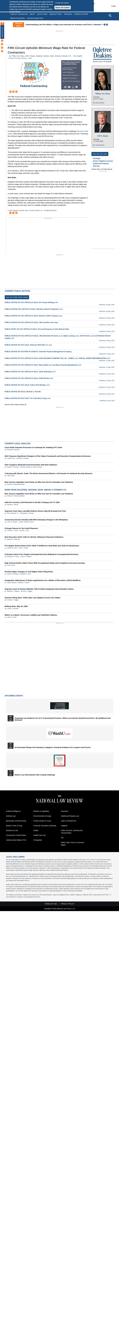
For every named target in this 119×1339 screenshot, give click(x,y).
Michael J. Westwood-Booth (16, 484)
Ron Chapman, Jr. (13, 513)
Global (36, 830)
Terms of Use (95, 860)
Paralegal (96, 158)
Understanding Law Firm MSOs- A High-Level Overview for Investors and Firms (58, 25)
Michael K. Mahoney (13, 539)
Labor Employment (68, 72)
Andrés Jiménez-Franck (26, 522)
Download (73, 87)
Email (97, 97)
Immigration (38, 840)
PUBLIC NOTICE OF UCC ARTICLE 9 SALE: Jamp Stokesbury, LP (30, 372)
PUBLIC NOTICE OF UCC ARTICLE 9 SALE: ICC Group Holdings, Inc (31, 302)
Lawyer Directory (35, 18)
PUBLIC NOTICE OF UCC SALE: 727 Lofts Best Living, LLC (28, 398)
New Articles (2, 32)
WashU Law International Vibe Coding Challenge (35, 775)
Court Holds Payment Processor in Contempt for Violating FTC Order (33, 447)
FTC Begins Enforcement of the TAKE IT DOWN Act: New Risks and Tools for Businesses (42, 546)
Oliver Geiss (11, 475)
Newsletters (55, 14)
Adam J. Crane (12, 617)
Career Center (81, 14)
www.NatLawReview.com (14, 864)
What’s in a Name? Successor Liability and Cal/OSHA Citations (31, 615)
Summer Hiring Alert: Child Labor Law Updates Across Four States (32, 598)
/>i (77, 87)
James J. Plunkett (12, 608)
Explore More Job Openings (100, 169)
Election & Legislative (41, 811)
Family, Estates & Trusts (42, 821)
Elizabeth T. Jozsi (25, 574)
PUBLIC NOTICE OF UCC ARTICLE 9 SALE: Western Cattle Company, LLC (33, 316)
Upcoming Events (14, 696)
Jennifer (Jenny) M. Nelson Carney (31, 467)
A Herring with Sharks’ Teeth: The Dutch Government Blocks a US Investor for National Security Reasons (49, 473)
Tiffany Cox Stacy (18, 56)
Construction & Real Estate (16, 835)
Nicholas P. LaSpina (22, 458)
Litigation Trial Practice (69, 78)
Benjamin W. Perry (13, 556)
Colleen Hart (11, 458)
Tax (62, 838)
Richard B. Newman (13, 450)
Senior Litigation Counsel (103, 161)
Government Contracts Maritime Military (69, 68)
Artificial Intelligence (13, 811)
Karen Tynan (11, 565)
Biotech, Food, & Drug (14, 826)
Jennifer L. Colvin (12, 530)
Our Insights (77, 56)
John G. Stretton (12, 522)
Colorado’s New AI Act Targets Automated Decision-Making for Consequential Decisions (41, 554)
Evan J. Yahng (23, 548)
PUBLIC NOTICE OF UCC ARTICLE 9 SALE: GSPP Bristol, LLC (29, 378)
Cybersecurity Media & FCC (16, 840)
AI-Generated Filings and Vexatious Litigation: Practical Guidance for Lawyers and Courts (53, 747)
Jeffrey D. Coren (12, 548)
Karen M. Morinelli (13, 574)
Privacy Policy (106, 860)
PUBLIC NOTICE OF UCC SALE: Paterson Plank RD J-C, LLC (28, 345)
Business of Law (12, 830)
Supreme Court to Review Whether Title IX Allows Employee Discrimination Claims (39, 589)
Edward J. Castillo (23, 582)
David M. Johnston (13, 467)
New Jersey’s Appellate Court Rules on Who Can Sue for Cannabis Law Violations (39, 482)
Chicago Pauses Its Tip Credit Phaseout (21, 528)
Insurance (64, 811)
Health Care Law (40, 835)
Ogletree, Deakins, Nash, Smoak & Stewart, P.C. (54, 56)
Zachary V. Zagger (26, 591)
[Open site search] (110, 15)
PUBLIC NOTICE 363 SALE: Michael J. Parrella (23, 392)
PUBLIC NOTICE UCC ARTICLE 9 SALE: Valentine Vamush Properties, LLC (34, 309)
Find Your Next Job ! (100, 154)
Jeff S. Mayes (30, 56)
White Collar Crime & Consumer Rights (72, 844)
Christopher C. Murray (27, 513)
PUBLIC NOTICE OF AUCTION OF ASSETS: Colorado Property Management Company (38, 352)
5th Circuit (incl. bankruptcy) (71, 81)
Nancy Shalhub (12, 582)
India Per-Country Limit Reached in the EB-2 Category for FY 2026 (32, 502)
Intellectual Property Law (70, 816)
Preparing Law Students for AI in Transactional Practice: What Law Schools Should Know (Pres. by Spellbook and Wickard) (63, 719)
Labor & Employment (68, 821)
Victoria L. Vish (24, 530)
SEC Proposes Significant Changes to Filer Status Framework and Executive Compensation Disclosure (48, 456)
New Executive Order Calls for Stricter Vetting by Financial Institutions (34, 537)
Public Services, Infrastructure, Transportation (72, 831)
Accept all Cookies (62, 3)
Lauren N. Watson (26, 556)
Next (107, 24)
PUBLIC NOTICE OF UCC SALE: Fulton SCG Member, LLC (27, 385)
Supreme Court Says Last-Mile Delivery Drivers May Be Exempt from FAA (35, 511)
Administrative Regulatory (70, 75)
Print (66, 87)
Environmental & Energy (42, 816)
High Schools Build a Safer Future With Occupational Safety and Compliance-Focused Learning (45, 563)
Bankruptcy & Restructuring (16, 821)
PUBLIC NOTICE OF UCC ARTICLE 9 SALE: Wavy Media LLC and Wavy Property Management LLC (43, 365)
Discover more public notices (15, 404)
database (71, 862)
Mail (70, 87)
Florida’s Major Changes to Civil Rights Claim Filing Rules (29, 572)
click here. (37, 897)
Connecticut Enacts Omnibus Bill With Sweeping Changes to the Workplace (36, 520)
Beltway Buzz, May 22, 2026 (16, 606)
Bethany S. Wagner (13, 591)
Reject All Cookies (62, 7)
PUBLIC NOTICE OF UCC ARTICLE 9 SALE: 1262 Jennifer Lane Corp (31, 322)
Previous (104, 24)
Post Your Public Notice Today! (17, 297)
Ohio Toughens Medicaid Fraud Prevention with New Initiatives (31, 465)
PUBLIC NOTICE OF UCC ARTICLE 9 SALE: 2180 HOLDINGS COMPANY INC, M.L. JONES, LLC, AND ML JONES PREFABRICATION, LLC (57, 358)
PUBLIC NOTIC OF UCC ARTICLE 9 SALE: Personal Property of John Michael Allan (37, 329)
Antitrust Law (11, 816)
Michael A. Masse (12, 504)
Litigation (64, 826)
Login (113, 6)
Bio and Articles (98, 103)
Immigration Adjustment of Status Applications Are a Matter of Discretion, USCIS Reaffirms (43, 580)
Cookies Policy (14, 12)
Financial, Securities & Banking (45, 826)
